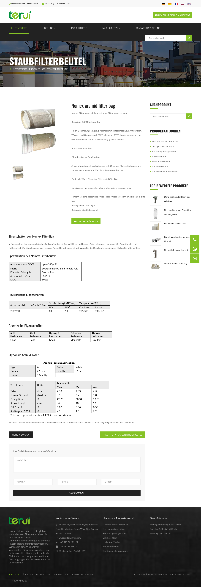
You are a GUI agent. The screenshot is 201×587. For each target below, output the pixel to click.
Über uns (28, 574)
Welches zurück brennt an (165, 141)
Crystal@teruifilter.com (56, 3)
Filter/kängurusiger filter (164, 151)
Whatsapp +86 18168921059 (24, 3)
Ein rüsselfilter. (159, 156)
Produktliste (37, 69)
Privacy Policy (19, 581)
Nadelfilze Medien (161, 161)
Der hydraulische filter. (163, 146)
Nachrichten (61, 574)
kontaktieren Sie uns (83, 574)
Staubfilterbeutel (58, 69)
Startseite (21, 69)
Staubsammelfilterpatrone (164, 171)
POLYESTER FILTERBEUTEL (129, 434)
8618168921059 (77, 551)
